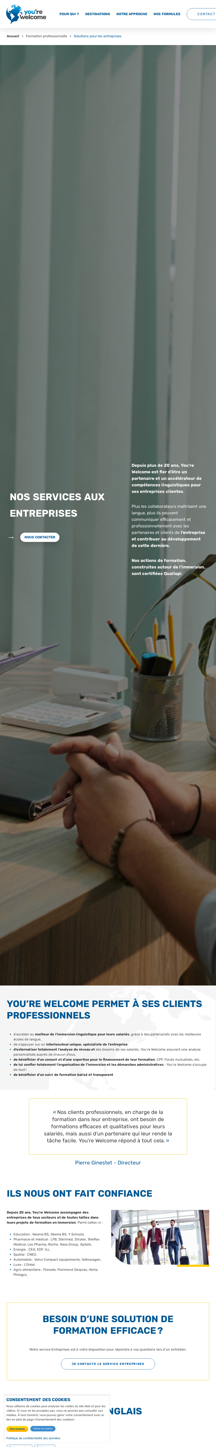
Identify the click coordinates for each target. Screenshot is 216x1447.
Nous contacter (39, 537)
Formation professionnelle (46, 36)
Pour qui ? (69, 14)
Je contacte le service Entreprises (108, 1364)
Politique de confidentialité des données (33, 1438)
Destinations (97, 14)
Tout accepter (17, 1429)
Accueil (13, 36)
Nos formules (167, 14)
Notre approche (131, 14)
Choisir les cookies (43, 1428)
